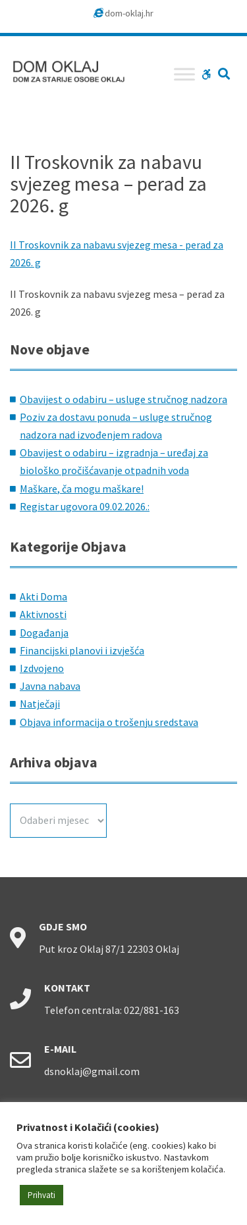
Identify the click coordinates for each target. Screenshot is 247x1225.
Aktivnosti (43, 614)
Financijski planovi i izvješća (82, 650)
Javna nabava (50, 685)
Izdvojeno (42, 668)
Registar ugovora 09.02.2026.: (85, 506)
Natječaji (40, 703)
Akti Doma (43, 596)
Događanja (44, 632)
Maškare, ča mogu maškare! (82, 488)
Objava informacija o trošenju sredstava (109, 722)
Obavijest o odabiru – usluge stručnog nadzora (123, 399)
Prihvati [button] (41, 1195)
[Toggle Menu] (184, 74)
